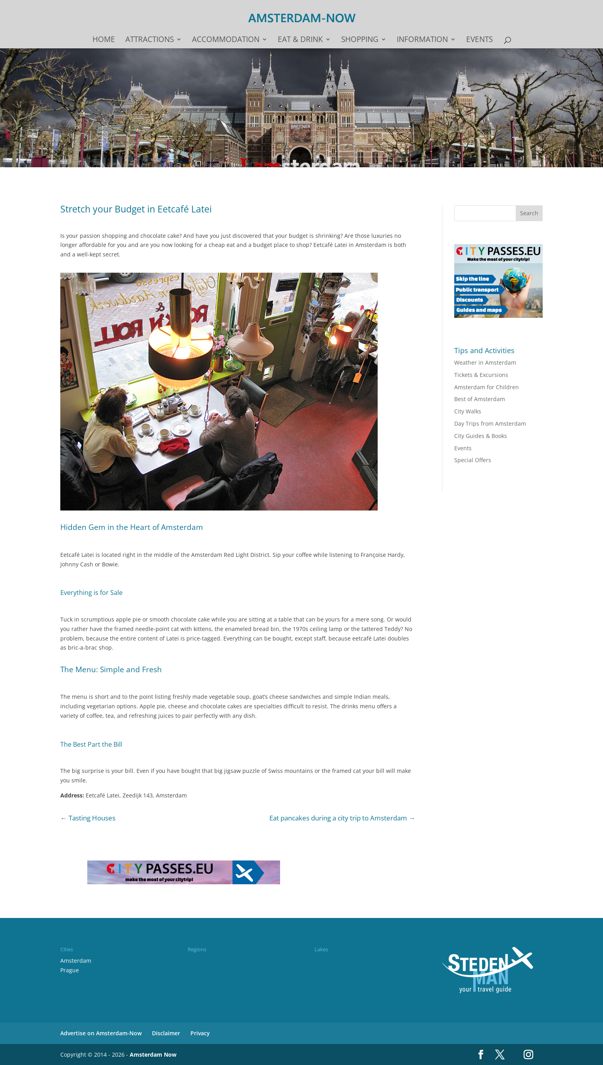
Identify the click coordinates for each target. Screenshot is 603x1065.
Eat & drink (300, 40)
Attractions (149, 40)
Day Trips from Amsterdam (490, 423)
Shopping (359, 40)
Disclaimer (166, 1033)
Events (479, 40)
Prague (69, 970)
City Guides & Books (480, 436)
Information (422, 40)
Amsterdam (75, 960)
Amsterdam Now (153, 1054)
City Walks (467, 411)
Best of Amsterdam (479, 399)
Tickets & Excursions (481, 375)
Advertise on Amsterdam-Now (101, 1033)
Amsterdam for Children (486, 387)
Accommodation (225, 40)
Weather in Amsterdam (485, 362)
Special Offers (472, 460)
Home (103, 40)
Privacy (200, 1033)
